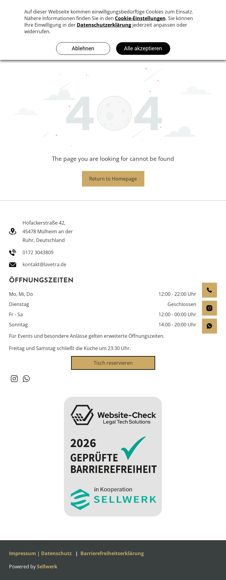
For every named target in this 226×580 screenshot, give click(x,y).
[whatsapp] (26, 379)
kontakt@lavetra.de (44, 264)
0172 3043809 (38, 252)
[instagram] (14, 379)
